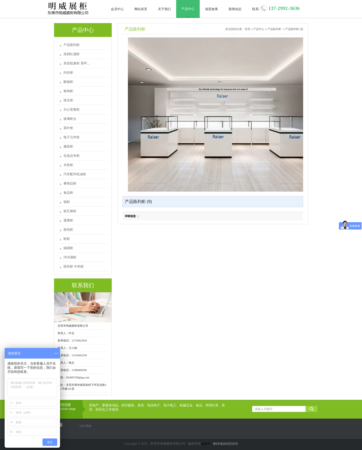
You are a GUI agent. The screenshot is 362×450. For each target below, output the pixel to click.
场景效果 (211, 9)
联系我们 (258, 9)
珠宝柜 (68, 100)
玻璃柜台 (69, 119)
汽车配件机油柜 (74, 174)
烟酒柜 (68, 248)
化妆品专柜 (71, 155)
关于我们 (164, 9)
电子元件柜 (71, 137)
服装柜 (68, 146)
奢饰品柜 (69, 183)
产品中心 (187, 9)
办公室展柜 (71, 109)
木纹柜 (68, 165)
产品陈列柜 (71, 45)
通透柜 (68, 220)
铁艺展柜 (69, 211)
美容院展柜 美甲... (76, 63)
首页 (247, 29)
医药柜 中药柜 (73, 266)
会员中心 (117, 9)
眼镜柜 (68, 82)
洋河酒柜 (69, 257)
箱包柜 (68, 229)
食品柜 (68, 192)
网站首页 (140, 9)
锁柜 (66, 202)
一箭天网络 (84, 426)
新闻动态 (235, 9)
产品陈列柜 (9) (294, 29)
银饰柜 (68, 91)
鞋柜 (66, 239)
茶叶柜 (68, 128)
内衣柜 (68, 72)
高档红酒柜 (71, 54)
